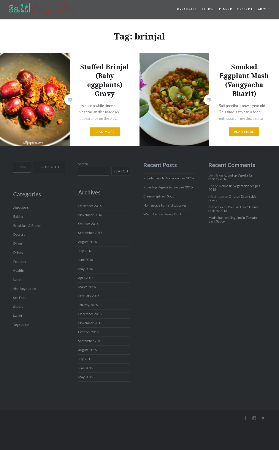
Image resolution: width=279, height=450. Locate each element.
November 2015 (90, 323)
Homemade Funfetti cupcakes (165, 205)
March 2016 (87, 287)
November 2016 (90, 215)
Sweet (17, 315)
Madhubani (216, 217)
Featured (19, 262)
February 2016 (89, 296)
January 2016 (88, 305)
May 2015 (85, 377)
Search (83, 164)
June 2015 (85, 368)
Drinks (18, 252)
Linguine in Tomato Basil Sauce (232, 219)
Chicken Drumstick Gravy (232, 198)
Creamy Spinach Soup (158, 196)
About (264, 9)
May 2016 (85, 269)
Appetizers (21, 207)
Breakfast (187, 9)
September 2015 (90, 341)
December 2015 (90, 314)
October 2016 (88, 224)
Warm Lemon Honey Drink (162, 214)
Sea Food (19, 298)
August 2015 (87, 350)
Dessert (245, 9)
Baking (18, 216)
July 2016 (85, 251)
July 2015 (85, 359)
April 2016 (86, 278)
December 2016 (90, 206)
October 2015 (88, 332)
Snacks (18, 306)
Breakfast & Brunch (27, 225)
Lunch (208, 9)
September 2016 (90, 233)
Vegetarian (21, 325)
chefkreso (215, 207)
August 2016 (87, 242)
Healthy (19, 270)
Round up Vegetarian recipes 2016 (168, 187)
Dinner (225, 9)
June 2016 (85, 260)
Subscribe (49, 167)
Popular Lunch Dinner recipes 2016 (168, 178)
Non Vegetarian (24, 289)
